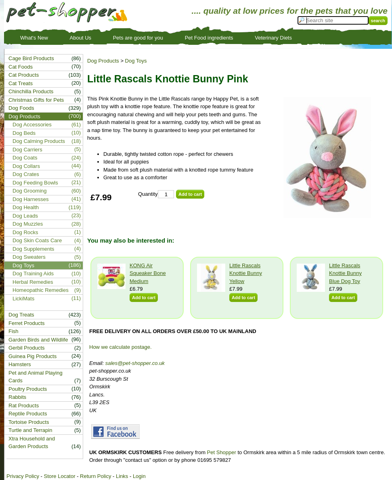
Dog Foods (21, 108)
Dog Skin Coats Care (37, 240)
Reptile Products (27, 414)
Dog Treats (21, 315)
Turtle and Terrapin (30, 430)
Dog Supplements (33, 249)
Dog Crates (26, 174)
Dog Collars (26, 166)
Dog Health (26, 207)
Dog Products (103, 61)
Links (122, 476)
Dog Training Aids (33, 273)
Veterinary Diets (273, 38)
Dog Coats (25, 158)
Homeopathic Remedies (41, 290)
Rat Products (23, 405)
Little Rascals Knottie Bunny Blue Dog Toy (345, 273)
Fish (13, 331)
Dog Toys (136, 61)
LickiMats (23, 299)
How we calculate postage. (120, 347)
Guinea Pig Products (32, 356)
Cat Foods (20, 67)
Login (139, 476)
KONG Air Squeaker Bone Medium (148, 273)
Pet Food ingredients (209, 38)
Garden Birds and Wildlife (38, 340)
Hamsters (19, 364)
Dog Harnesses (31, 199)
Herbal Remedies (33, 282)
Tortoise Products (28, 422)
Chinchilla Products (30, 91)
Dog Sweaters (29, 257)
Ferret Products (26, 323)
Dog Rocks (25, 232)
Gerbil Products (26, 348)
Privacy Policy (22, 476)
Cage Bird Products (31, 58)
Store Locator (59, 476)
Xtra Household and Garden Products (31, 443)
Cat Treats (20, 83)
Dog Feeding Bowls (35, 183)
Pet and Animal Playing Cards (35, 377)
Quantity (147, 194)
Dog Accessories (32, 125)
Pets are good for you (138, 38)
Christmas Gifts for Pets (36, 100)
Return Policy (95, 476)
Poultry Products (27, 389)
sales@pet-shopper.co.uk (135, 363)
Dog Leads (25, 216)
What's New (34, 38)
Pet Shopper (221, 452)
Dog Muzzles (28, 224)
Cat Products (23, 75)
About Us (80, 38)
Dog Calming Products (39, 141)
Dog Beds (24, 133)
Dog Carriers (27, 150)
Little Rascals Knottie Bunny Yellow (245, 273)
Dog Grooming (30, 191)
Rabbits (17, 397)
